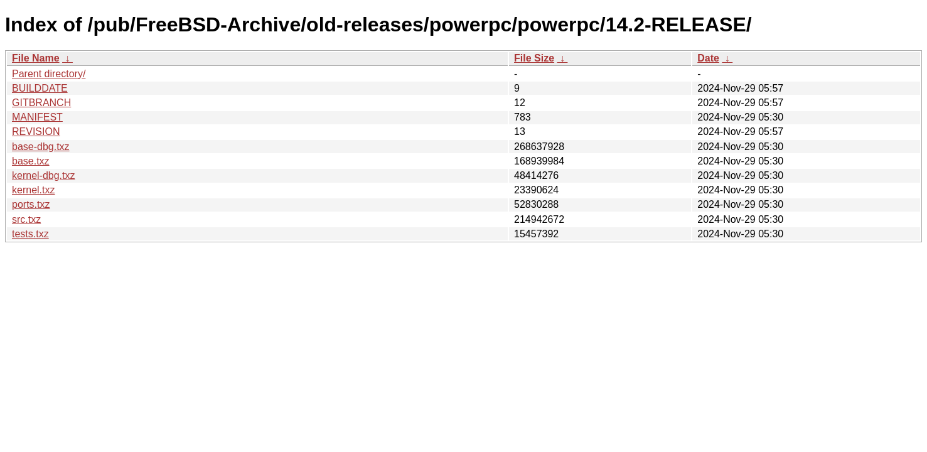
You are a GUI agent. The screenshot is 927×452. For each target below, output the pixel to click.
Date (708, 58)
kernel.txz (33, 190)
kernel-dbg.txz (43, 175)
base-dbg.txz (41, 146)
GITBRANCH (41, 102)
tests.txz (30, 234)
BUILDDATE (40, 88)
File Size (534, 58)
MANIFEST (37, 117)
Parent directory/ (48, 73)
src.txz (26, 219)
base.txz (31, 161)
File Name (36, 58)
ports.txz (31, 204)
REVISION (36, 131)
